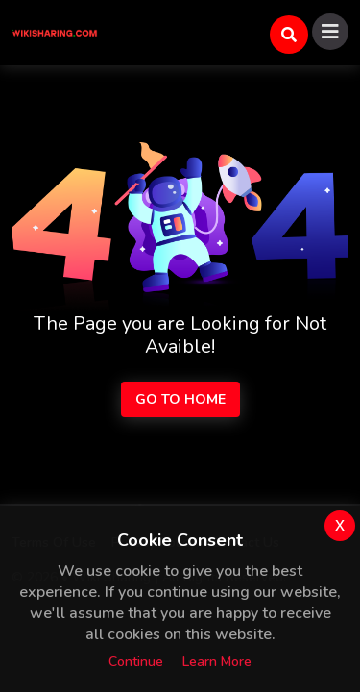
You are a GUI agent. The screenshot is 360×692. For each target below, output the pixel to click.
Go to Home (180, 399)
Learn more (217, 662)
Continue (135, 662)
